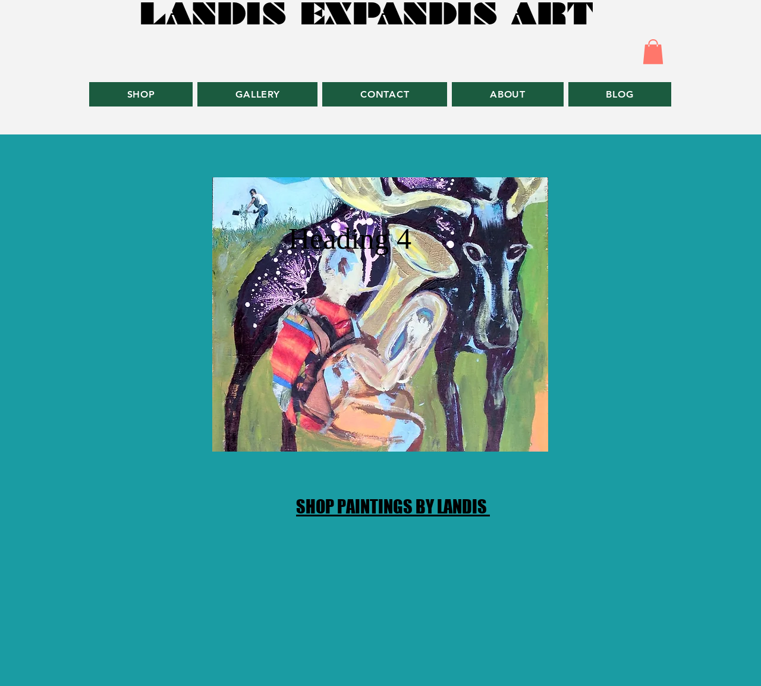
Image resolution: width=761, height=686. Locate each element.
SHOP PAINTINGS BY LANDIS (393, 506)
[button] (653, 51)
